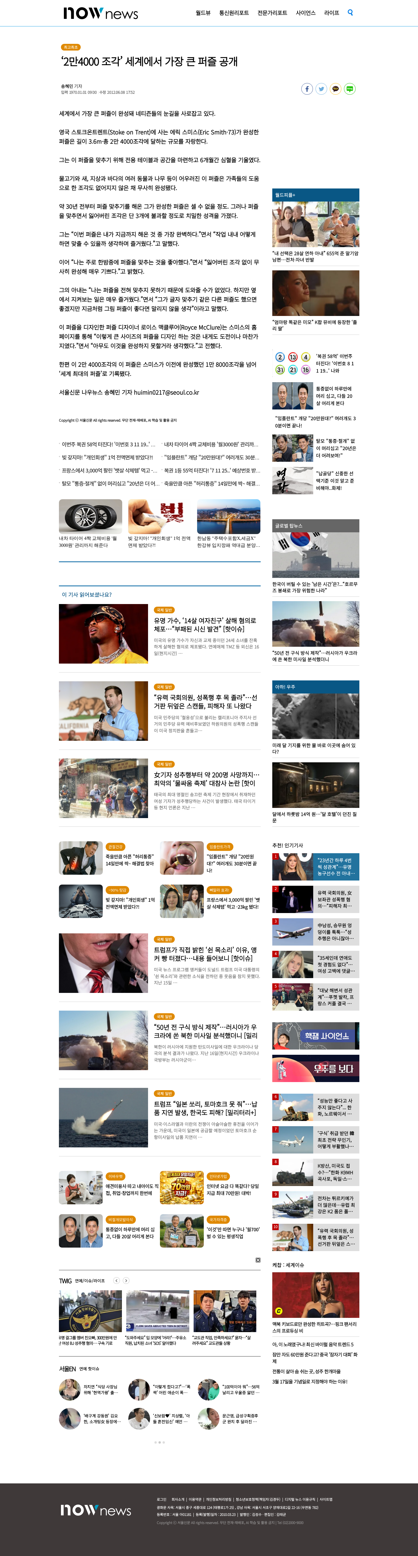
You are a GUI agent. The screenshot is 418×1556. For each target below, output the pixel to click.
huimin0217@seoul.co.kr (166, 392)
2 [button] (159, 1442)
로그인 (161, 1499)
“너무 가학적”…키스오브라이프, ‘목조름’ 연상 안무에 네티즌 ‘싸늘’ (86, 1340)
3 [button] (164, 1442)
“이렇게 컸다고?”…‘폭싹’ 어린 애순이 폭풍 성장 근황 (171, 1392)
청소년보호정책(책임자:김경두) (258, 1499)
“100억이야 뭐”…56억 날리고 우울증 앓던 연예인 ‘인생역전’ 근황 (241, 1392)
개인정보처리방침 (218, 1499)
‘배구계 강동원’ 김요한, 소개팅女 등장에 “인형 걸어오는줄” (101, 1421)
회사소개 (178, 1499)
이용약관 (195, 1499)
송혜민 (67, 86)
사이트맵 (326, 1499)
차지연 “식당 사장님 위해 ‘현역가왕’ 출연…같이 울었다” (100, 1392)
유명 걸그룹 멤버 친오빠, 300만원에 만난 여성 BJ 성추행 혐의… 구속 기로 (154, 1340)
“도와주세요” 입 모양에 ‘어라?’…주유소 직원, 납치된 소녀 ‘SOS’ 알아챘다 (222, 1340)
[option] (88, 1320)
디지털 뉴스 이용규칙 (300, 1499)
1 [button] (155, 1442)
